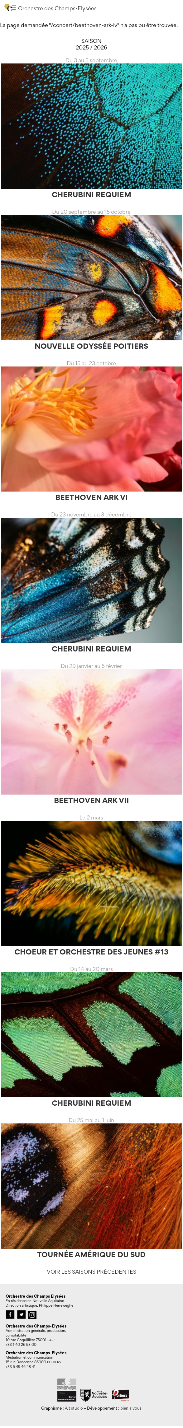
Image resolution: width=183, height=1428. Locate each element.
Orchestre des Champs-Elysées (57, 8)
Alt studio (74, 1408)
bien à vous (131, 1408)
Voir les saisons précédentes (91, 1271)
